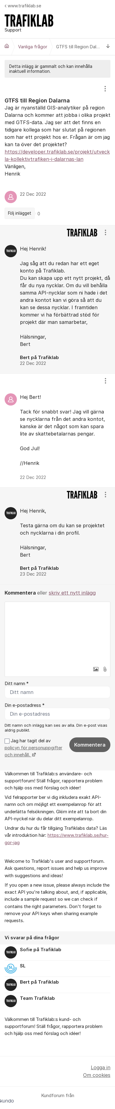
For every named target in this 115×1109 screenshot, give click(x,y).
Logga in (100, 1067)
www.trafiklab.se (23, 5)
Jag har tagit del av (33, 748)
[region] (57, 151)
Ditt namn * (17, 683)
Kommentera (89, 745)
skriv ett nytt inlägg (72, 593)
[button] (95, 669)
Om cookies (96, 1075)
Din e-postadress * (24, 705)
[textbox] (57, 632)
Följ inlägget (19, 213)
